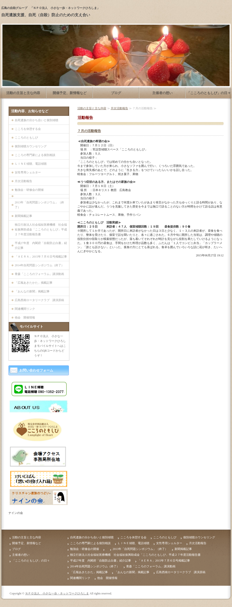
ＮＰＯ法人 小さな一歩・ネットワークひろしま (57, 593)
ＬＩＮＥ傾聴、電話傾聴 (31, 163)
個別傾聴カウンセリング (31, 146)
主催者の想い (162, 93)
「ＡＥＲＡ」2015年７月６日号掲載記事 (41, 256)
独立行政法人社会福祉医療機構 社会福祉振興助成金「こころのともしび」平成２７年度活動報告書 (41, 229)
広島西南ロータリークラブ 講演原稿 (39, 300)
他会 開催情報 (25, 317)
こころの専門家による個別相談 (35, 155)
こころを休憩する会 (28, 129)
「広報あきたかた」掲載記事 (33, 282)
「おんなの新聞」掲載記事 (32, 291)
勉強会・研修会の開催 (29, 190)
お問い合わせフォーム (36, 370)
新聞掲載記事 (23, 216)
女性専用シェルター (28, 172)
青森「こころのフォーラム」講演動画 (39, 274)
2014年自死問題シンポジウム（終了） (39, 265)
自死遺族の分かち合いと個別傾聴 (36, 120)
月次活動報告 (119, 108)
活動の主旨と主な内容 (23, 93)
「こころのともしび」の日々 (209, 93)
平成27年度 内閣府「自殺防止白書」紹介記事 (41, 245)
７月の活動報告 (89, 131)
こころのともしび (26, 137)
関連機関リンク (25, 309)
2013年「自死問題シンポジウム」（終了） (39, 205)
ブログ (116, 93)
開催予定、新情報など (70, 93)
